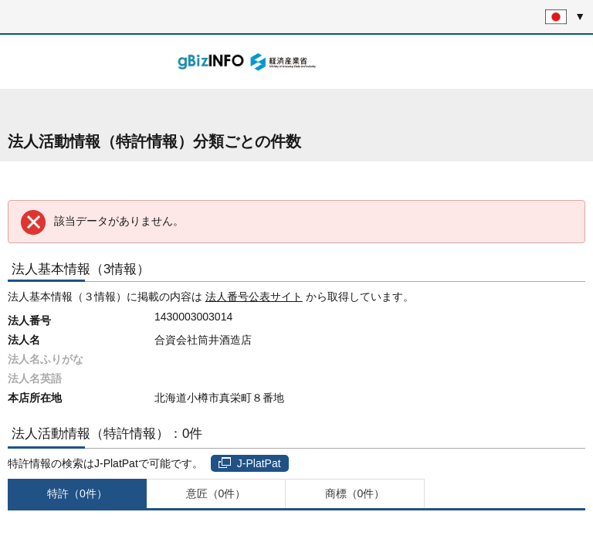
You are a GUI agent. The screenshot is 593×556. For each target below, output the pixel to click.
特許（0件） (77, 493)
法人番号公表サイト (254, 296)
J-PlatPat (250, 463)
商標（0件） (355, 493)
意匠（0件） (216, 493)
